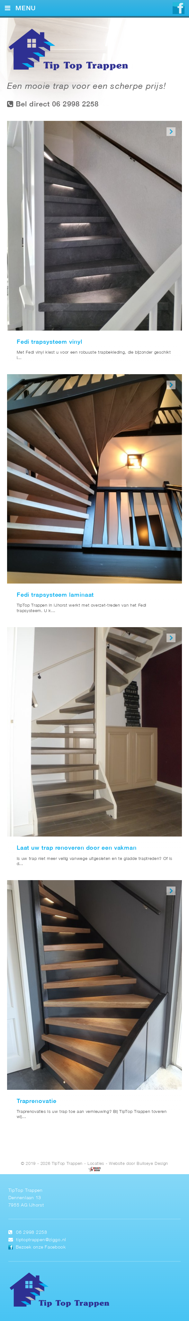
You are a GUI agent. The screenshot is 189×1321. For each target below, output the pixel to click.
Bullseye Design (152, 1163)
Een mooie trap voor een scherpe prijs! (86, 86)
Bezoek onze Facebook (41, 1247)
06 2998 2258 (31, 1233)
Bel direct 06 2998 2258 (53, 104)
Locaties (95, 1163)
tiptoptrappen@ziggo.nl (41, 1240)
